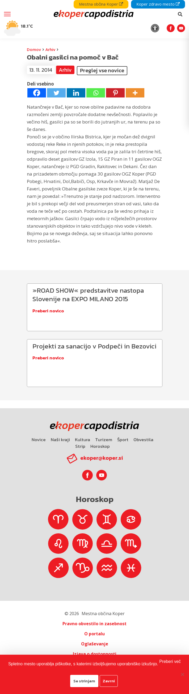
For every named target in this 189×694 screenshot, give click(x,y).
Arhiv (50, 49)
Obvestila (143, 439)
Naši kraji (60, 439)
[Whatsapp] (95, 92)
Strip (80, 446)
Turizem (103, 439)
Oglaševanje (94, 644)
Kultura (82, 439)
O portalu (94, 634)
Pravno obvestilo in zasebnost (94, 624)
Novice (39, 439)
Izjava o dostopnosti (94, 654)
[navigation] (94, 19)
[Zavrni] (182, 674)
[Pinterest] (115, 92)
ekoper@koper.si (101, 458)
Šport (122, 439)
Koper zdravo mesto (158, 4)
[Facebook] (36, 92)
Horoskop (100, 446)
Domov (34, 49)
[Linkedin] (76, 92)
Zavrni (109, 681)
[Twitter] (56, 92)
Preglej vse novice (102, 70)
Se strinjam (84, 681)
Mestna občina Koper (101, 4)
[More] (135, 92)
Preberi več (170, 661)
